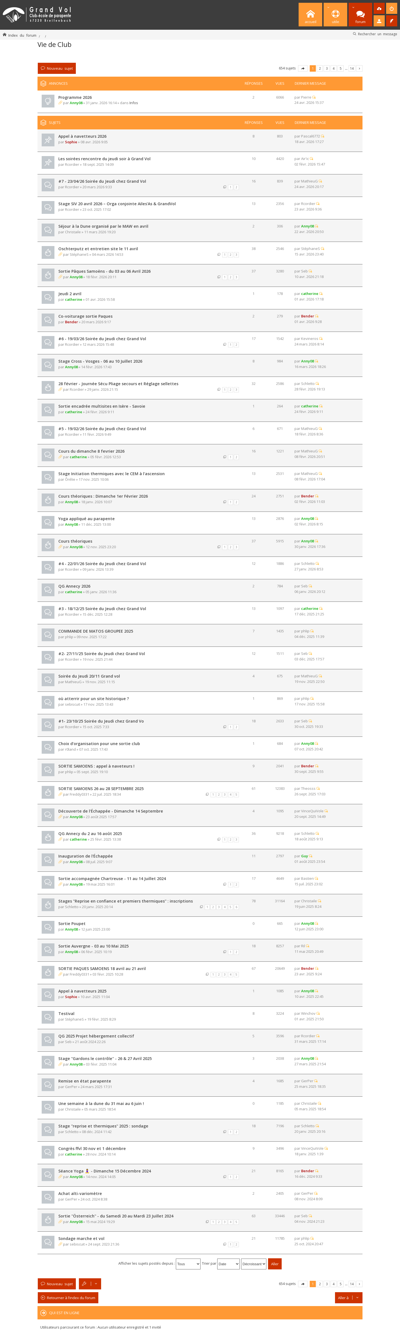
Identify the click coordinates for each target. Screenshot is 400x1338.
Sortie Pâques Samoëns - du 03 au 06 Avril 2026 (104, 271)
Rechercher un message (377, 34)
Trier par (221, 1263)
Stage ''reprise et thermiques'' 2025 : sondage (103, 1126)
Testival (66, 1013)
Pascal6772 (310, 136)
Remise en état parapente (84, 1081)
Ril (303, 945)
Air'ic (305, 158)
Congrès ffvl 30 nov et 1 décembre (92, 1148)
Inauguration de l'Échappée (85, 856)
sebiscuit (72, 704)
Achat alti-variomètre (80, 1193)
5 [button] (341, 68)
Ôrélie (70, 479)
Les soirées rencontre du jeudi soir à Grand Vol (104, 158)
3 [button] (327, 68)
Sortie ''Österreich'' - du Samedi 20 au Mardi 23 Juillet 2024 (115, 1216)
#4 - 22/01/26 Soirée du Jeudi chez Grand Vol (102, 563)
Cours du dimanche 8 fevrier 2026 (91, 451)
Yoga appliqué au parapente (86, 518)
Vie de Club (54, 44)
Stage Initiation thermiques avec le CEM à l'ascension (111, 473)
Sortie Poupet (72, 923)
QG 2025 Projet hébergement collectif (96, 1036)
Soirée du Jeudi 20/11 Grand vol (89, 676)
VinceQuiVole (312, 810)
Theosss (308, 788)
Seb (304, 271)
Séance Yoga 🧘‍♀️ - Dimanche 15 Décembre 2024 (104, 1171)
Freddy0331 (79, 794)
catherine (73, 299)
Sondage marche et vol (81, 1238)
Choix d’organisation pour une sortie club (99, 743)
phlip (69, 636)
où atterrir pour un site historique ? (93, 698)
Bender (71, 321)
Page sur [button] (303, 68)
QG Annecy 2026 (74, 586)
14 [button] (352, 68)
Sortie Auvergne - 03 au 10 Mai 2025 (93, 946)
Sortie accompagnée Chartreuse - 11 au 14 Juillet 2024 (112, 878)
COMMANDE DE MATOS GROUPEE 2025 (95, 631)
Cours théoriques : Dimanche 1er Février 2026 (103, 496)
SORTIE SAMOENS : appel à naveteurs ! (96, 766)
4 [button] (334, 68)
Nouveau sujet (60, 68)
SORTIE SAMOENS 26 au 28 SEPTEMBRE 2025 (101, 788)
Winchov (308, 1013)
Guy (304, 855)
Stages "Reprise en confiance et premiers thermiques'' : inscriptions (125, 901)
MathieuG (309, 181)
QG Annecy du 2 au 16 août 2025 (90, 833)
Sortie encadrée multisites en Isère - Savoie (101, 406)
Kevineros (309, 338)
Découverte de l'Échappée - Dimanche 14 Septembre (110, 811)
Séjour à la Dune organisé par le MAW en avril (103, 226)
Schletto (308, 383)
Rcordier (72, 164)
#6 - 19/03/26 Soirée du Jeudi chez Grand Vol (102, 338)
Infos (133, 102)
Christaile (73, 231)
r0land (70, 749)
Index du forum (22, 35)
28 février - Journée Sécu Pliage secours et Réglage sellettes (118, 383)
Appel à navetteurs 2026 (82, 136)
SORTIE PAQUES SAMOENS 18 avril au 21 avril (102, 968)
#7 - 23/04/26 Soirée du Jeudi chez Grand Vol (102, 181)
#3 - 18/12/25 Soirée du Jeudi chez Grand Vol (102, 608)
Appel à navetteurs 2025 (82, 991)
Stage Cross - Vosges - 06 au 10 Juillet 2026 (100, 361)
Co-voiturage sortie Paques (85, 316)
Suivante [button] (359, 68)
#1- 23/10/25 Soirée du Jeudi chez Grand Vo (101, 721)
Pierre (306, 97)
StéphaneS (79, 254)
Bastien (307, 878)
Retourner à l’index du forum (71, 1297)
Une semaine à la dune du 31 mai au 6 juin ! (101, 1103)
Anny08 (76, 102)
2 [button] (320, 68)
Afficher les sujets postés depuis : (159, 1263)
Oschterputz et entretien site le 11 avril (98, 248)
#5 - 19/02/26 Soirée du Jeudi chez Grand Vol (102, 428)
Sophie (71, 141)
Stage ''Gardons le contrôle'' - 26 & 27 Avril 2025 (105, 1058)
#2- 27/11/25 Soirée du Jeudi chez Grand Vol (101, 653)
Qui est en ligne (64, 1312)
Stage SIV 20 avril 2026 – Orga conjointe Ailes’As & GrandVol (117, 203)
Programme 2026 (75, 97)
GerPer (71, 1086)
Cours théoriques (75, 541)
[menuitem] (379, 8)
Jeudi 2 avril (69, 293)
